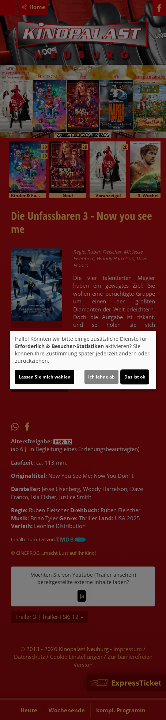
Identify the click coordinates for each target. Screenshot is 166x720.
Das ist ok (134, 377)
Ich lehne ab (101, 377)
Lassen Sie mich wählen (45, 377)
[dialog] (83, 360)
